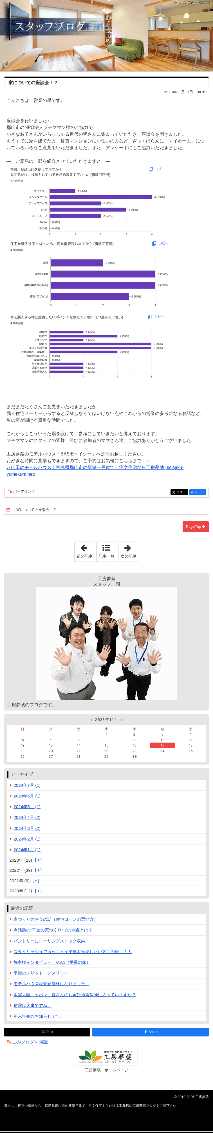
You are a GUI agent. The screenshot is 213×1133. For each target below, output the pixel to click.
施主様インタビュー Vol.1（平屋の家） (52, 962)
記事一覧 (107, 556)
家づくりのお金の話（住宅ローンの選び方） (56, 919)
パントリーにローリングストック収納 (49, 940)
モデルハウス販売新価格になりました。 (51, 983)
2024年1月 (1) (27, 849)
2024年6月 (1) (27, 796)
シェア (200, 492)
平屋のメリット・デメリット (41, 973)
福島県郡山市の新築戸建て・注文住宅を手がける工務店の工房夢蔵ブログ (106, 35)
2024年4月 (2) (27, 817)
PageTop (193, 527)
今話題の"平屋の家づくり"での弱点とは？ (53, 930)
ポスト (182, 492)
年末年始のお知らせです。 (39, 1016)
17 (162, 745)
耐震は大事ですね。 (32, 1005)
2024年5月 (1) (27, 806)
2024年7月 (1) (27, 785)
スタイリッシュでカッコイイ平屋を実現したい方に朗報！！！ (73, 951)
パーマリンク (23, 491)
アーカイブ (22, 774)
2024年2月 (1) (27, 839)
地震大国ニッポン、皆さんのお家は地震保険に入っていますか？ (75, 994)
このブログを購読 (30, 1042)
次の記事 (130, 550)
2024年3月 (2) (27, 828)
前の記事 (86, 550)
